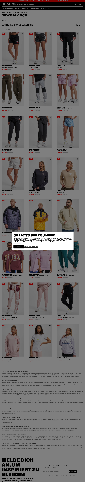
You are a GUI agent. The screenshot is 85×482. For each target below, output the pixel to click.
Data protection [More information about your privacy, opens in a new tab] (17, 243)
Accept (18, 247)
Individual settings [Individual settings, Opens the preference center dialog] (31, 247)
